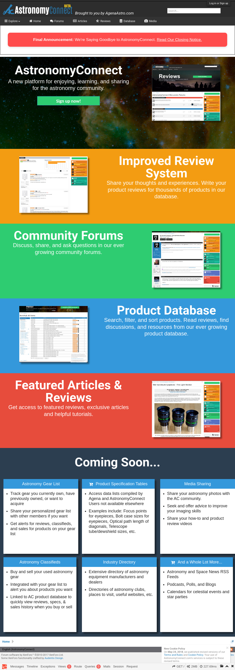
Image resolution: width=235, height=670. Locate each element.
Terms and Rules (173, 654)
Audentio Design (54, 658)
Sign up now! (68, 101)
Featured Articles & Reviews (68, 391)
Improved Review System (166, 166)
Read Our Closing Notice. (179, 39)
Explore (14, 21)
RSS (231, 649)
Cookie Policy (195, 654)
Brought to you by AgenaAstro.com (104, 13)
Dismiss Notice (227, 648)
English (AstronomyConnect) (18, 649)
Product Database (166, 310)
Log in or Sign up (218, 3)
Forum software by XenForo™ (32, 654)
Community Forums (68, 235)
